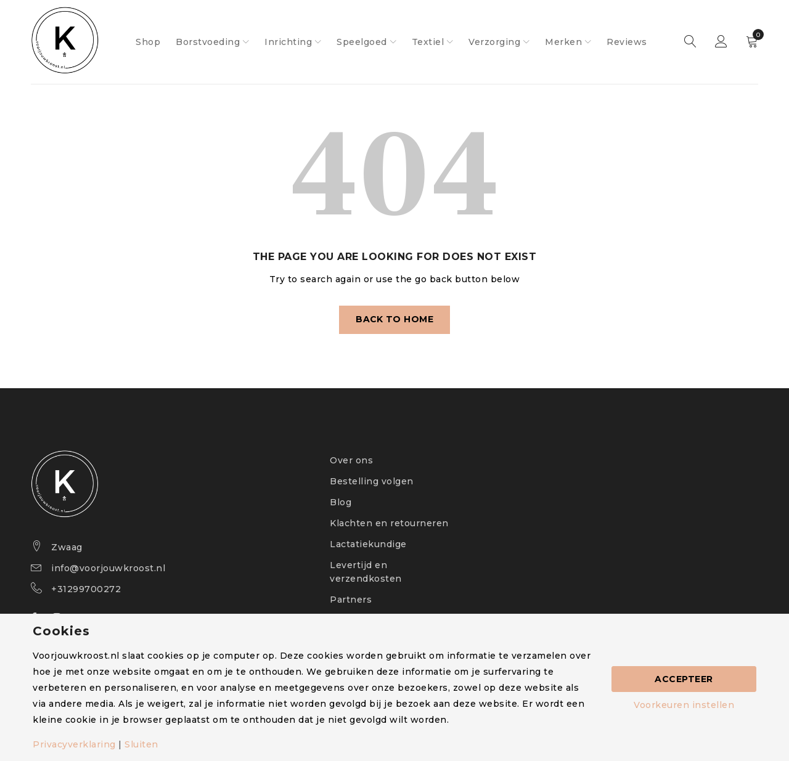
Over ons (351, 460)
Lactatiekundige (368, 544)
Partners (351, 599)
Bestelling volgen (372, 481)
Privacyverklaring (74, 744)
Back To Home (395, 319)
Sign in (721, 42)
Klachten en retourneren (389, 523)
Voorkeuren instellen (684, 705)
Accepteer (684, 679)
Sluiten (141, 744)
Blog (340, 502)
